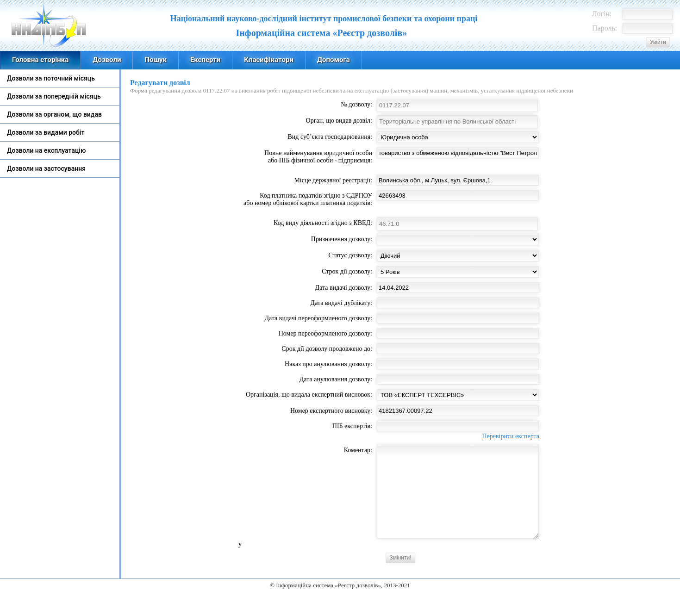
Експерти (205, 60)
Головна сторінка (40, 60)
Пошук (155, 60)
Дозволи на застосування (46, 168)
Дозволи (107, 60)
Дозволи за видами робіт (45, 132)
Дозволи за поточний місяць (51, 78)
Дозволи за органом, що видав (54, 114)
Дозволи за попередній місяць (54, 96)
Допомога (333, 60)
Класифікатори (268, 60)
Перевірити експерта (510, 436)
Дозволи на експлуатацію (46, 150)
